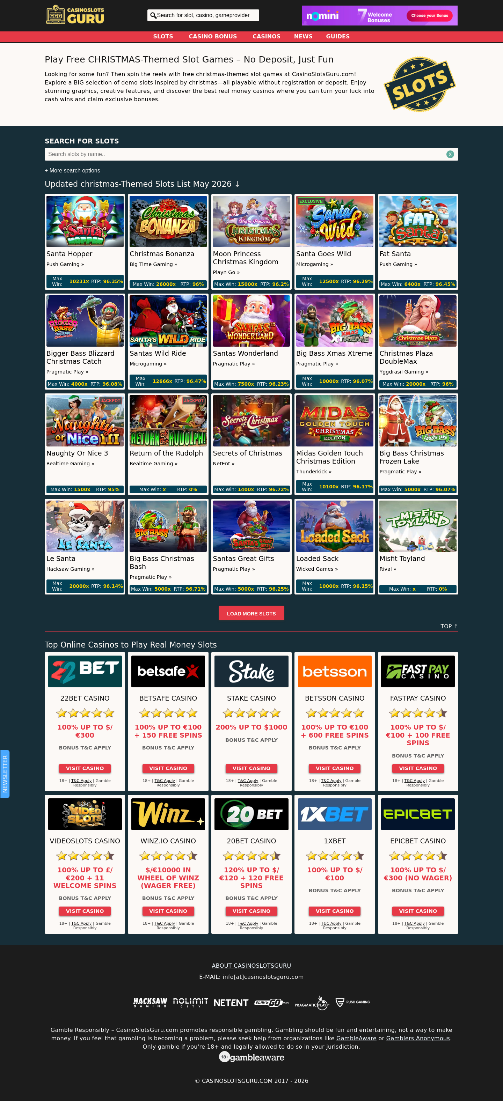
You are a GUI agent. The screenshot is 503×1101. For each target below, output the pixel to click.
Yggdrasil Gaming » (404, 372)
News (303, 36)
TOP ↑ (449, 626)
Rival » (387, 569)
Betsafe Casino (168, 698)
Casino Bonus (213, 36)
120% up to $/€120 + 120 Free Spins (251, 878)
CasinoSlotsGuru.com (237, 1081)
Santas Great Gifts (243, 559)
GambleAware (356, 1038)
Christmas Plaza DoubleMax (406, 357)
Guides (338, 36)
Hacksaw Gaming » (70, 569)
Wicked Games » (317, 569)
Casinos (266, 36)
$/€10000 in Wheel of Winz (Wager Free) (168, 878)
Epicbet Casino (418, 841)
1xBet (334, 841)
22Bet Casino (85, 698)
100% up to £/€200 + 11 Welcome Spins (85, 878)
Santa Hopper (69, 254)
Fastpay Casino (418, 698)
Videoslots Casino (85, 841)
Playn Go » (226, 272)
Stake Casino (251, 698)
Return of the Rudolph (166, 453)
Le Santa (61, 559)
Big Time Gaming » (153, 264)
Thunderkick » (314, 471)
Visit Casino (85, 768)
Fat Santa (395, 254)
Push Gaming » (65, 264)
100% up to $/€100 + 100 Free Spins (418, 735)
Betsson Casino (335, 698)
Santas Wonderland (245, 353)
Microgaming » (314, 264)
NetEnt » (224, 463)
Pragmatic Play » (67, 372)
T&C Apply (81, 780)
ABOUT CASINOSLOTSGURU (251, 965)
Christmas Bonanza (162, 254)
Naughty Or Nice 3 (77, 453)
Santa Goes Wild (323, 254)
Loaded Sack (317, 559)
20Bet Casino (251, 841)
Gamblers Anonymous (418, 1038)
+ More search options (72, 170)
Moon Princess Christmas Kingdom (246, 258)
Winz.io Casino (168, 841)
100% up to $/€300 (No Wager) (418, 874)
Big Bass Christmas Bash (162, 563)
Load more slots (251, 613)
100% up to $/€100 (335, 874)
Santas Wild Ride (158, 353)
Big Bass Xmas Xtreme (334, 353)
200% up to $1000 (251, 727)
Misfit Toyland (402, 559)
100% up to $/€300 (85, 731)
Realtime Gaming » (70, 463)
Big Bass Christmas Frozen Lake (411, 457)
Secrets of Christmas (248, 453)
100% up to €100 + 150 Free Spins (168, 731)
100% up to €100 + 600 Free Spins (335, 731)
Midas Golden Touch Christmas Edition (329, 457)
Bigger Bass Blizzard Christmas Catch (80, 357)
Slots (163, 36)
